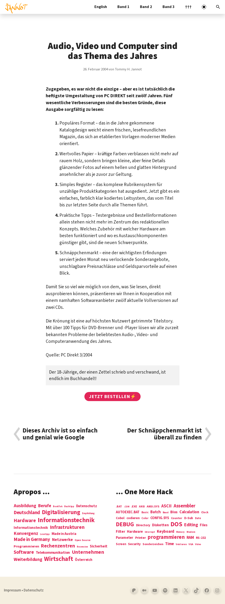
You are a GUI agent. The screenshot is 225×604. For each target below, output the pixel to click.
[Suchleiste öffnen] (218, 7)
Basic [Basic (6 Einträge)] (145, 512)
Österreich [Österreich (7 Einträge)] (83, 560)
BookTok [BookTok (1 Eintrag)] (57, 506)
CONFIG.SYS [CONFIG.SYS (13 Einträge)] (159, 518)
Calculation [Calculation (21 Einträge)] (189, 512)
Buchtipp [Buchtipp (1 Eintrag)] (69, 506)
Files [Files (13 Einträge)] (203, 525)
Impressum (12, 590)
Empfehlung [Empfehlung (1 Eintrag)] (88, 513)
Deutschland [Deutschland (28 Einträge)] (27, 513)
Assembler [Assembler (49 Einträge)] (184, 506)
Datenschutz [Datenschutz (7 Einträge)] (86, 506)
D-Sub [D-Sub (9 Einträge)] (188, 518)
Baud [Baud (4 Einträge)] (166, 512)
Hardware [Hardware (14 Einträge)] (135, 532)
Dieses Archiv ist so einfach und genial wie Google (60, 434)
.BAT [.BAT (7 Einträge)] (119, 506)
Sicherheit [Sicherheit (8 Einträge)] (98, 546)
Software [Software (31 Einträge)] (24, 552)
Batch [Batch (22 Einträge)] (155, 512)
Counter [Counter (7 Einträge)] (176, 518)
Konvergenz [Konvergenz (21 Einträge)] (26, 534)
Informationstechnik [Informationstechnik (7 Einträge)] (31, 528)
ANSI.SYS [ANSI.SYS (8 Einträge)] (153, 506)
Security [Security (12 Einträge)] (134, 544)
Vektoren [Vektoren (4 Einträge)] (181, 544)
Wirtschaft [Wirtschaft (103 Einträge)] (58, 559)
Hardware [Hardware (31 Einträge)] (25, 520)
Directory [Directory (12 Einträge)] (143, 525)
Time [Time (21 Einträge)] (169, 543)
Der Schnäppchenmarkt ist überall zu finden (164, 434)
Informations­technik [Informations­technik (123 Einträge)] (66, 520)
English (100, 7)
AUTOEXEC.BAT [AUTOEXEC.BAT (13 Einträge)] (128, 512)
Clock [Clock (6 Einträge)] (205, 512)
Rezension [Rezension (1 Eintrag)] (82, 546)
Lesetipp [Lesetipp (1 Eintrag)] (45, 534)
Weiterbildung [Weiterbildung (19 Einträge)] (28, 559)
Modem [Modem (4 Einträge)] (191, 532)
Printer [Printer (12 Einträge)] (140, 538)
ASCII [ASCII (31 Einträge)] (166, 506)
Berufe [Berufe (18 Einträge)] (44, 506)
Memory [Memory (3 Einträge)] (180, 532)
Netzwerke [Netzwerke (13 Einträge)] (62, 539)
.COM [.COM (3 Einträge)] (126, 506)
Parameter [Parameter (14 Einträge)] (124, 538)
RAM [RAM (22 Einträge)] (190, 537)
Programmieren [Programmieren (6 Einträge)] (26, 546)
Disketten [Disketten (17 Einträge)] (160, 525)
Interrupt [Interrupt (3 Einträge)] (150, 532)
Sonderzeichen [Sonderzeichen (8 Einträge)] (153, 544)
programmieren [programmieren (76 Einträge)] (166, 537)
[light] (204, 7)
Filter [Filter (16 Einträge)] (120, 531)
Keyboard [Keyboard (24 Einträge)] (165, 531)
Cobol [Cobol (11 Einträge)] (120, 518)
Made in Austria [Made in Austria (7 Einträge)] (64, 534)
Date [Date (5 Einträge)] (198, 518)
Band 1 (123, 7)
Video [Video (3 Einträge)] (198, 544)
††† (188, 7)
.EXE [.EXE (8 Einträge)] (134, 506)
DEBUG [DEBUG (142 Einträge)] (125, 524)
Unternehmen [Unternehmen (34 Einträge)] (88, 552)
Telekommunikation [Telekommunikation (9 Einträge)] (53, 552)
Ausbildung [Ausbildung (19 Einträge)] (25, 505)
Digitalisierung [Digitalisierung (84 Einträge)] (61, 512)
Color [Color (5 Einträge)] (144, 518)
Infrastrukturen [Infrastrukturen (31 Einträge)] (67, 527)
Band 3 (169, 7)
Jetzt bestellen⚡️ (112, 396)
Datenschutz (34, 590)
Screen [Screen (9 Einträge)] (121, 544)
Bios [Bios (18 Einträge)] (173, 512)
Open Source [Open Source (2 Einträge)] (82, 540)
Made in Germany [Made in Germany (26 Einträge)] (32, 539)
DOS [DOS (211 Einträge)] (176, 524)
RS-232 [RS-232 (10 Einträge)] (201, 538)
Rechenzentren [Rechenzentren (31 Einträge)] (58, 546)
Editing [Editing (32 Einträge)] (191, 525)
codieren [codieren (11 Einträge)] (133, 518)
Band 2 (146, 7)
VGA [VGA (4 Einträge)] (191, 544)
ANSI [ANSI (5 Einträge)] (142, 506)
